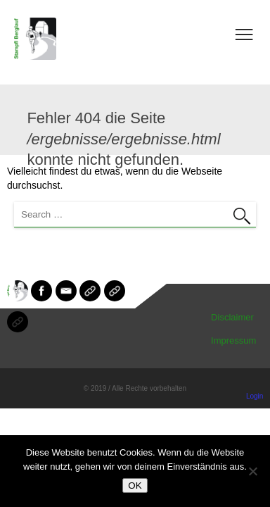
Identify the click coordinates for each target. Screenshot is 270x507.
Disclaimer (232, 317)
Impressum (233, 340)
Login (254, 396)
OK (134, 485)
